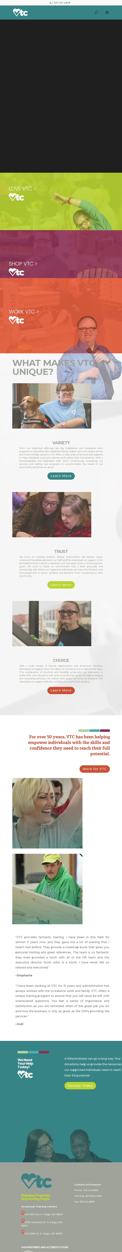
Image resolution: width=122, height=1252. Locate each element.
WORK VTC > (24, 311)
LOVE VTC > (22, 188)
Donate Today (80, 1086)
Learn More (61, 476)
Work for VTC (95, 769)
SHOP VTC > (23, 263)
